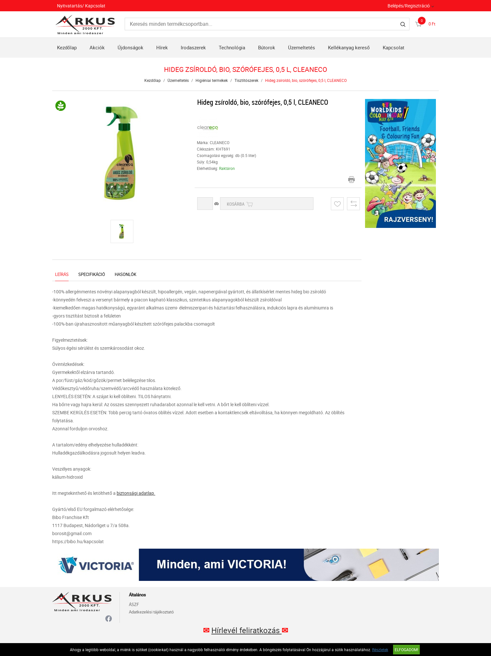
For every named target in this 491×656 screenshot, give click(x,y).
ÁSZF (134, 604)
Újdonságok (130, 47)
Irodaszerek (193, 47)
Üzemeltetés (301, 47)
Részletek (380, 649)
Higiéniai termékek (212, 80)
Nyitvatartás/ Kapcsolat (81, 6)
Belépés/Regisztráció (409, 6)
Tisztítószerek (246, 80)
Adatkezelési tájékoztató (151, 612)
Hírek (162, 47)
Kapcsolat (393, 47)
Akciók (97, 47)
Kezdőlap (67, 47)
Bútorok (266, 47)
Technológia (232, 47)
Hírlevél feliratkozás (246, 630)
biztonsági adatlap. (136, 493)
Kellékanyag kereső (349, 47)
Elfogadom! (406, 649)
